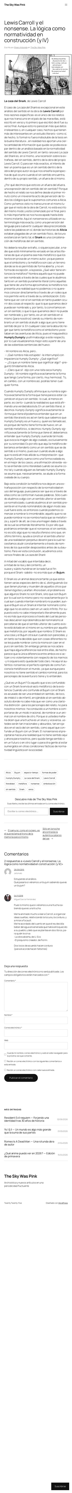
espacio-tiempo (31, 772)
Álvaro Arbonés (21, 47)
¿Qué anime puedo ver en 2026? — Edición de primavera (29, 1155)
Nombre (8, 1015)
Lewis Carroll (49, 778)
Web (6, 1040)
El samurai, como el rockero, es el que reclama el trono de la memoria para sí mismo (22, 834)
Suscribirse (58, 811)
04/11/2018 (18, 895)
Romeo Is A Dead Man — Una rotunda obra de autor (29, 1143)
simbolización (49, 783)
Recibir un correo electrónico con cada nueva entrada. (31, 1070)
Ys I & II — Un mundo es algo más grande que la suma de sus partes (27, 1131)
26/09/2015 (19, 869)
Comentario (10, 980)
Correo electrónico (13, 1027)
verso (30, 789)
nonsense (35, 783)
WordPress (63, 1203)
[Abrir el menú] (66, 4)
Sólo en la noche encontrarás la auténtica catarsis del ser (52, 833)
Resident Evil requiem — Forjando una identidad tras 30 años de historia (26, 1119)
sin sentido (10, 789)
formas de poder (49, 772)
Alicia (8, 772)
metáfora (22, 783)
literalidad (10, 783)
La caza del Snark (32, 778)
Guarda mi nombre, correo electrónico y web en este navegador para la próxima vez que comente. (37, 1054)
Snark (22, 789)
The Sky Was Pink (14, 5)
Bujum (17, 772)
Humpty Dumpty (13, 778)
